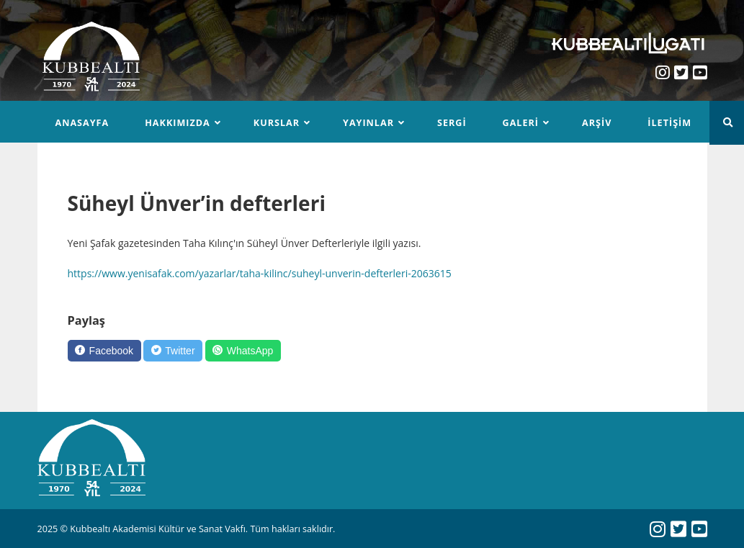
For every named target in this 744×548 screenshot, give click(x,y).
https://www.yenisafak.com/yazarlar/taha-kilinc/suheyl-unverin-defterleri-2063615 (260, 273)
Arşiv (596, 123)
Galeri (521, 123)
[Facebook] (104, 350)
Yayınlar (368, 123)
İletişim (669, 123)
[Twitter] (172, 350)
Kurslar (277, 123)
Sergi (452, 123)
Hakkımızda (177, 123)
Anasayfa (82, 123)
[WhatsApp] (243, 350)
